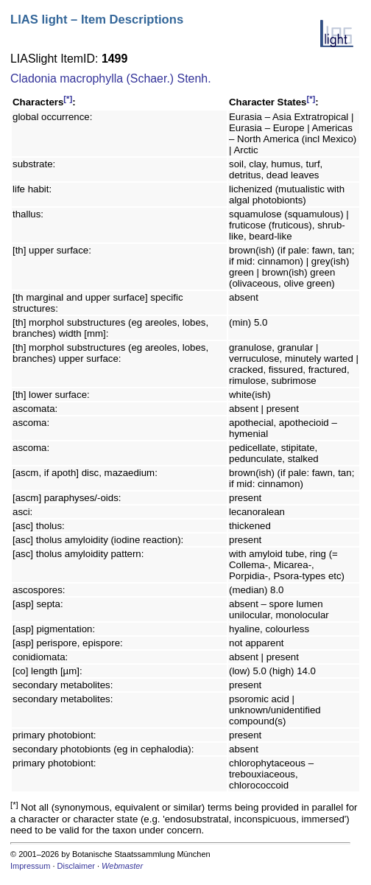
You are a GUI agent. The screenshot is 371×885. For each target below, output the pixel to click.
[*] (67, 98)
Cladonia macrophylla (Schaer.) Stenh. (110, 78)
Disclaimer (76, 865)
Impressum (30, 865)
